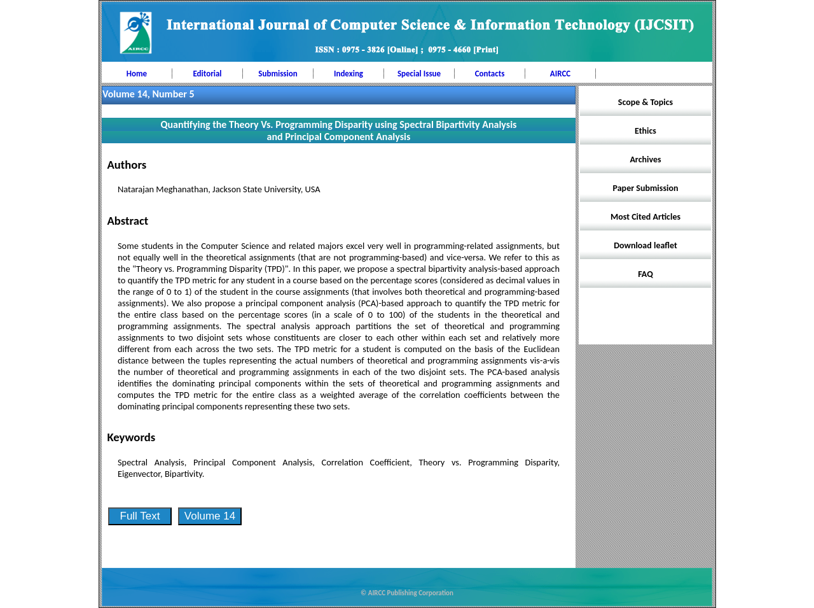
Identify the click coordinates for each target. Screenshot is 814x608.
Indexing (348, 73)
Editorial (207, 73)
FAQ (645, 274)
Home (137, 73)
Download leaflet (645, 245)
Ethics (645, 130)
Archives (645, 159)
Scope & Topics (645, 102)
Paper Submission (646, 188)
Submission (277, 73)
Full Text (140, 516)
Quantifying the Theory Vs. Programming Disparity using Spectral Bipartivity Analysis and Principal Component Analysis (339, 130)
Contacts (490, 73)
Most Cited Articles (645, 216)
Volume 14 (209, 516)
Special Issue (419, 73)
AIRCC (560, 73)
